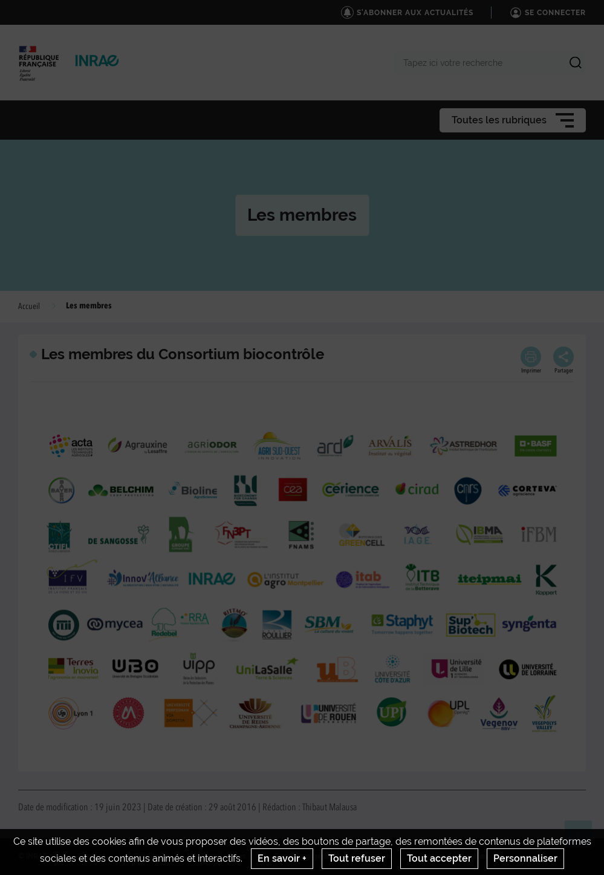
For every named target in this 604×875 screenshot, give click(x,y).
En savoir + (282, 858)
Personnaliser (525, 858)
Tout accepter (439, 858)
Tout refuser (356, 858)
